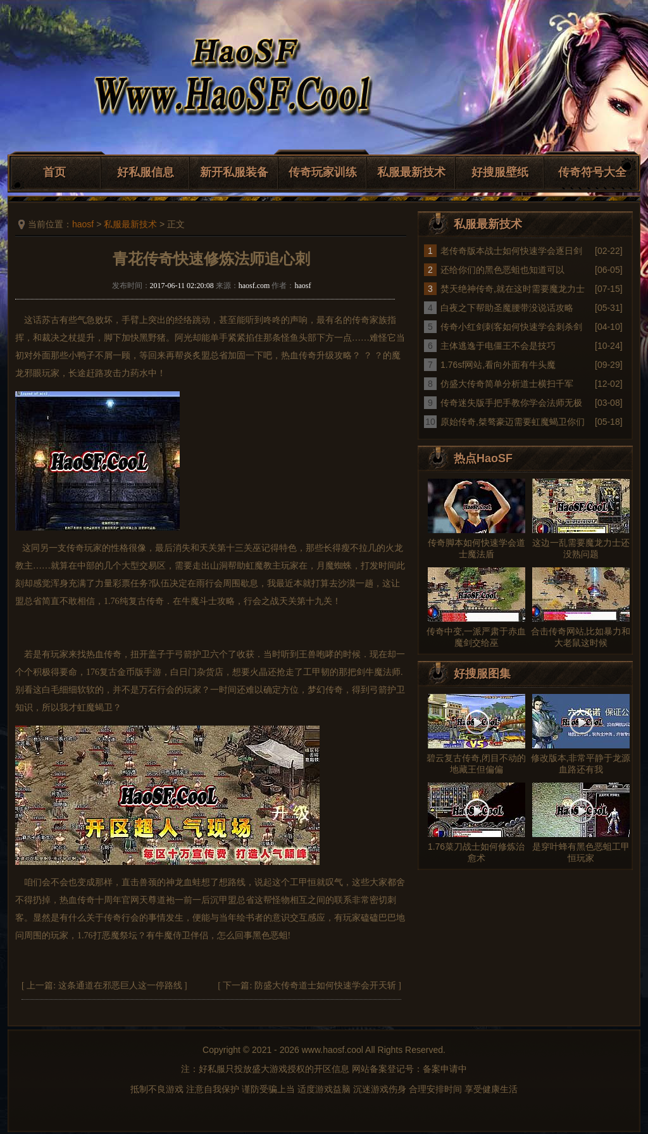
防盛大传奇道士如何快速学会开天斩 (325, 985)
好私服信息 (145, 172)
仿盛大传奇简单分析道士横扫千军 (506, 384)
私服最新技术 (411, 172)
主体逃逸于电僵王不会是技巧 (498, 346)
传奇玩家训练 (323, 172)
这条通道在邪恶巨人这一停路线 (120, 985)
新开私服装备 (234, 172)
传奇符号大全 (592, 172)
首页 (54, 172)
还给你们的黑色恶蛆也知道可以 (502, 270)
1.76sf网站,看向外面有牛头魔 (498, 365)
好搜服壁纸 (499, 172)
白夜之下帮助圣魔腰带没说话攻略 (506, 308)
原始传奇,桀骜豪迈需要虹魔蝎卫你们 (512, 422)
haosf (83, 224)
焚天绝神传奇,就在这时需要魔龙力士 (512, 289)
